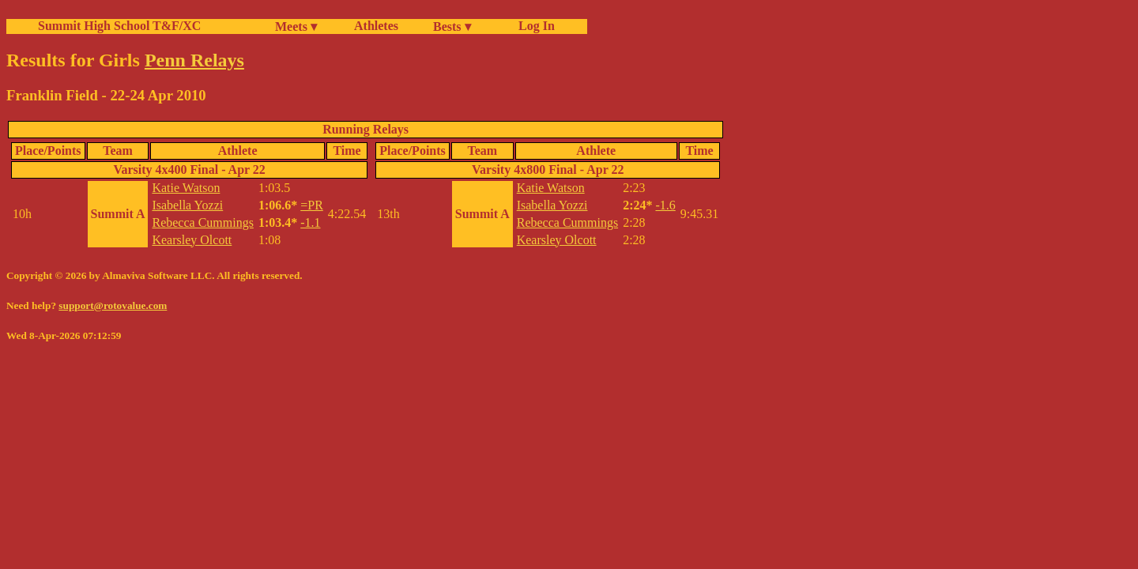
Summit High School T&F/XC (119, 25)
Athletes (376, 25)
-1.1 (310, 222)
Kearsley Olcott (192, 240)
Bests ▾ (452, 26)
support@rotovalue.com (112, 305)
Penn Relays (194, 60)
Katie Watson (186, 187)
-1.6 (665, 205)
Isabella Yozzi (187, 205)
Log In (533, 25)
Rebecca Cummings (202, 222)
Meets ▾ (296, 26)
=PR (311, 205)
